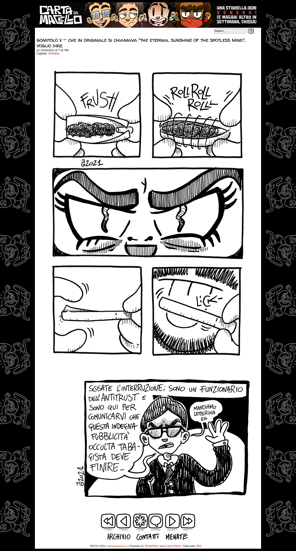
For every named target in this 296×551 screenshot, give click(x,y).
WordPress (152, 546)
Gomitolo (53, 53)
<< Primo (108, 530)
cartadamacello (148, 15)
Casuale (140, 530)
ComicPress (173, 546)
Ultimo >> (187, 530)
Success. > (172, 530)
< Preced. (123, 530)
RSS (198, 546)
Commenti (155, 522)
